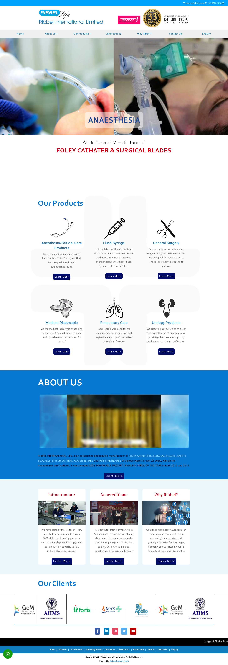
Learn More (114, 475)
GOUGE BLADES (83, 460)
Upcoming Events (94, 650)
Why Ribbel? (144, 33)
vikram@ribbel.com (194, 3)
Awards (150, 650)
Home (20, 33)
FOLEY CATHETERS (140, 455)
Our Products (82, 33)
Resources (110, 650)
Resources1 (124, 650)
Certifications (113, 33)
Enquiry (206, 33)
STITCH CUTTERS (62, 460)
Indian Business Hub (119, 661)
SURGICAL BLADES (164, 455)
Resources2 (138, 650)
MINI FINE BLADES (110, 460)
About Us (51, 33)
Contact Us (175, 33)
